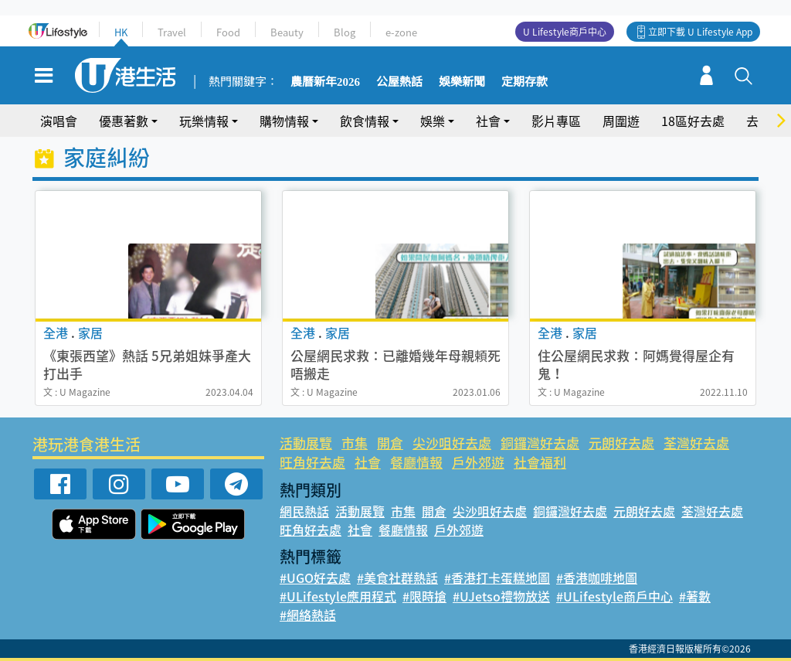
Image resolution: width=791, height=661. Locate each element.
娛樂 (432, 120)
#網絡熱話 (308, 614)
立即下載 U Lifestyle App (700, 32)
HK (120, 32)
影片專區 (556, 120)
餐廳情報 (416, 462)
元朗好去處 (621, 442)
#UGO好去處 (315, 577)
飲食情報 (364, 120)
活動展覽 (306, 442)
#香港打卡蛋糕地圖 (497, 577)
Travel (172, 32)
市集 (354, 442)
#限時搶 (424, 596)
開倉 (390, 442)
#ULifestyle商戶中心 (614, 596)
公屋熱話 (399, 82)
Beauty (287, 32)
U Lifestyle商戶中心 (564, 32)
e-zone (401, 32)
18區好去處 (693, 120)
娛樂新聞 (462, 82)
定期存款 (524, 82)
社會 (488, 120)
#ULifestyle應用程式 (338, 596)
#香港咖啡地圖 (596, 577)
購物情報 (284, 120)
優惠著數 (123, 120)
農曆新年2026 (325, 82)
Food (228, 32)
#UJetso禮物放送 (501, 596)
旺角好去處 (312, 462)
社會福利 (540, 462)
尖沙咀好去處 (451, 442)
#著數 (695, 596)
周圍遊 (621, 120)
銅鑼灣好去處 (540, 442)
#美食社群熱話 (397, 577)
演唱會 (58, 120)
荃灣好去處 (696, 442)
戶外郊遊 (478, 462)
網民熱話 (304, 511)
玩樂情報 (204, 120)
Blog (344, 32)
